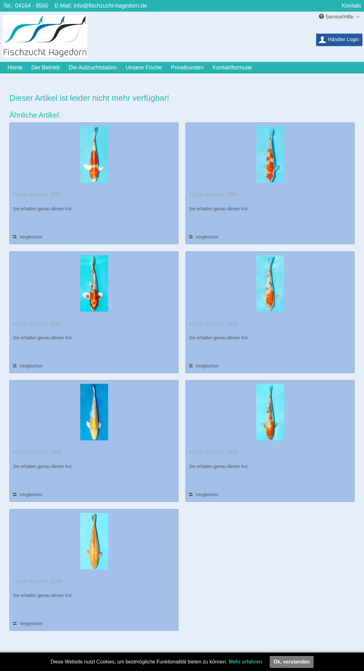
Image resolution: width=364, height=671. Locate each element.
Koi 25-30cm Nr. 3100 (37, 323)
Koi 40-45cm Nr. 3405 (37, 452)
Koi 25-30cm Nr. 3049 (37, 581)
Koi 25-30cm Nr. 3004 (213, 194)
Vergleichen (27, 236)
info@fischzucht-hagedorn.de (110, 6)
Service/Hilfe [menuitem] (337, 16)
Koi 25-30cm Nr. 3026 (213, 452)
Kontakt (351, 6)
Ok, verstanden (291, 661)
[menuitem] (339, 40)
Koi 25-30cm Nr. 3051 (37, 194)
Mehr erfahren (245, 661)
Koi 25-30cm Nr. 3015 (213, 323)
